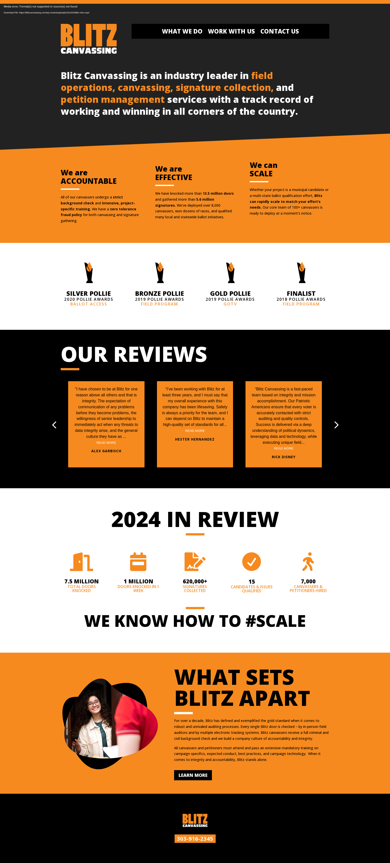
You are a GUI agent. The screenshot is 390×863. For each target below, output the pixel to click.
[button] (336, 424)
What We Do (182, 32)
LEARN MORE (193, 775)
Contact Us (279, 32)
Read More (106, 443)
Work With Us (231, 32)
